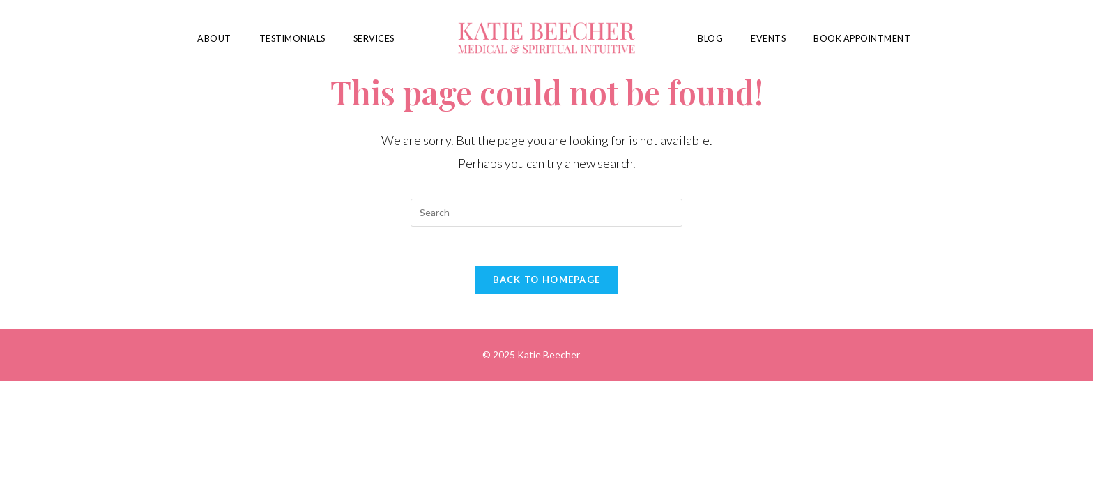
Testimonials (292, 38)
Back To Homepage (547, 282)
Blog (710, 38)
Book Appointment (861, 38)
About (214, 38)
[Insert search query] (546, 213)
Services (374, 38)
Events (768, 38)
